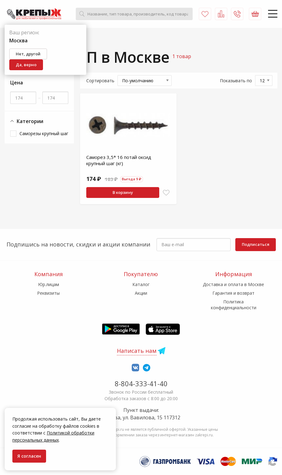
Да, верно (26, 64)
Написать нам (136, 350)
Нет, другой (28, 54)
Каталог (141, 284)
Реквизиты (48, 293)
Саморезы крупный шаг (43, 133)
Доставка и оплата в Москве (233, 284)
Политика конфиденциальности (233, 304)
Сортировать (100, 80)
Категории (26, 121)
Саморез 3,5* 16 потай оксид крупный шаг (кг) (118, 160)
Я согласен (29, 456)
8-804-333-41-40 (141, 383)
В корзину (123, 192)
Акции (141, 293)
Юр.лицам (48, 284)
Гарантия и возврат (233, 293)
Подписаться (255, 244)
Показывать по (236, 80)
